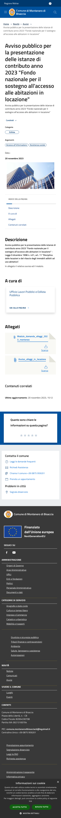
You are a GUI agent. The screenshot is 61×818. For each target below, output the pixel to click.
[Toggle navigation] (5, 12)
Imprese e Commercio (16, 615)
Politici (9, 583)
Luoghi (9, 692)
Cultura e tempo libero (17, 610)
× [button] (58, 782)
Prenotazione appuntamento (20, 745)
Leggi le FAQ (12, 754)
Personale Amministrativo (18, 587)
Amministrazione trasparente (20, 772)
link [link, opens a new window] (30, 801)
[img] (51, 198)
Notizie (9, 671)
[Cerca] (55, 12)
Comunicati (11, 675)
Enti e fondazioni (14, 579)
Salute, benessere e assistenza (25, 650)
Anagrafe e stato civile (17, 606)
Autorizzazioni (17, 655)
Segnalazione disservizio (18, 749)
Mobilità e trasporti (15, 623)
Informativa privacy (15, 776)
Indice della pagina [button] (17, 199)
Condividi (11, 120)
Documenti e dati (14, 592)
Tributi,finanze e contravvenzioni (26, 641)
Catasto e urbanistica (16, 619)
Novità (16, 24)
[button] (30, 813)
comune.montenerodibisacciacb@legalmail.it (28, 729)
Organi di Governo (15, 565)
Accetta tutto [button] (20, 807)
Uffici (8, 574)
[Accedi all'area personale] (50, 3)
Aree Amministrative (16, 570)
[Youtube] (14, 552)
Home (6, 24)
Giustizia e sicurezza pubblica (25, 637)
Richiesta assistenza (16, 758)
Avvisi (26, 24)
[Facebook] (7, 552)
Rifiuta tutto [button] (41, 807)
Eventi (9, 697)
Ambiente (15, 646)
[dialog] (30, 798)
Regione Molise (11, 3)
